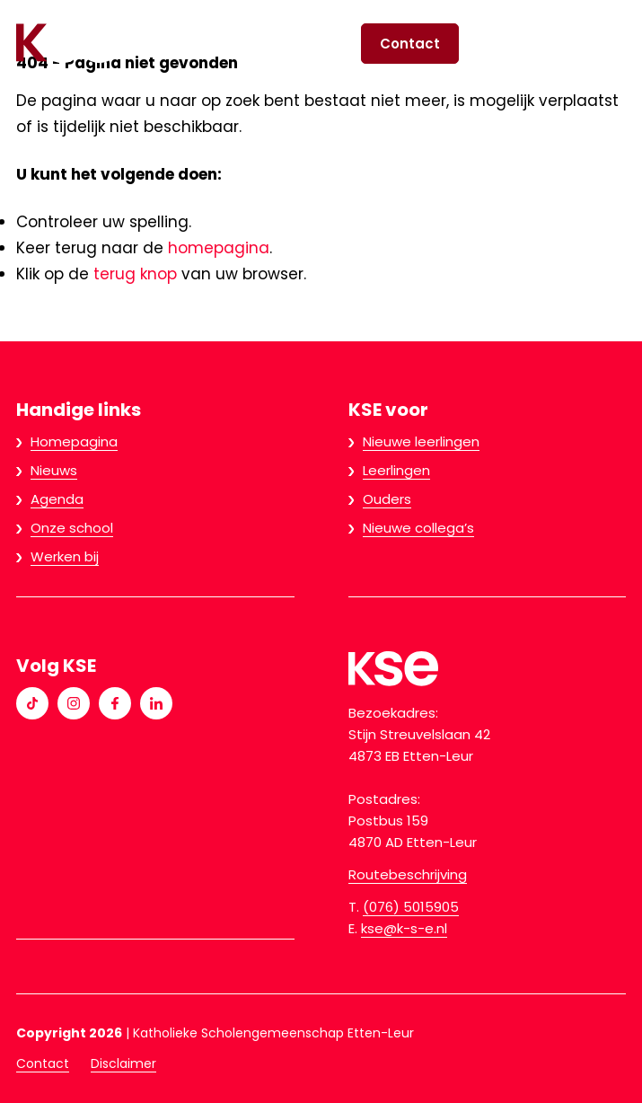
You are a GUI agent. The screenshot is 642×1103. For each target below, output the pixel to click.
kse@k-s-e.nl (404, 928)
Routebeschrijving (407, 874)
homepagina (218, 248)
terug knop (135, 274)
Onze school (72, 527)
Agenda (57, 499)
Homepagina (74, 441)
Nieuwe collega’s (418, 527)
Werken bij (65, 556)
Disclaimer (123, 1063)
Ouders (387, 499)
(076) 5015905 (411, 906)
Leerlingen (396, 470)
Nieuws (54, 470)
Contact (410, 43)
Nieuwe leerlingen (421, 441)
